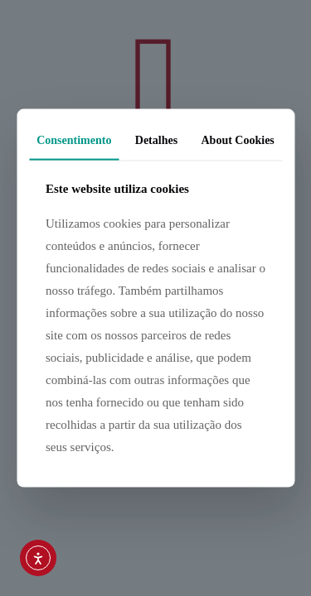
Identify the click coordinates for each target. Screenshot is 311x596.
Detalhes (156, 140)
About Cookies (238, 140)
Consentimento (73, 140)
